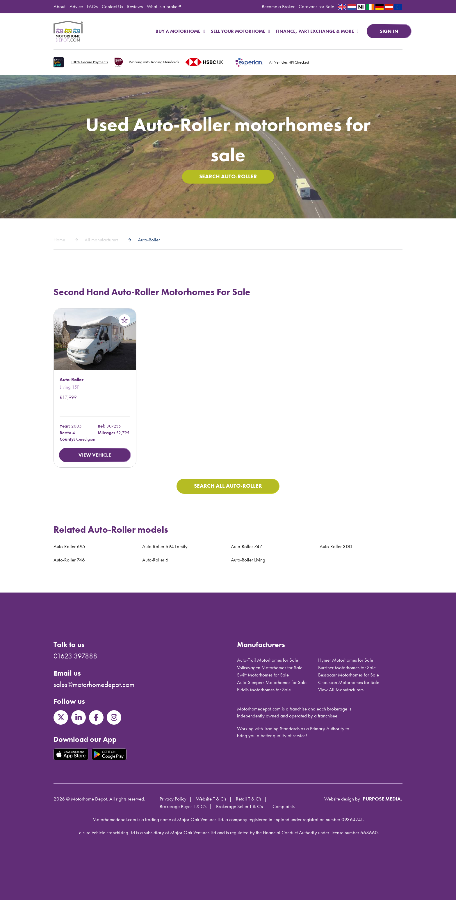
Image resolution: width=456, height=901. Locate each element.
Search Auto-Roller (228, 177)
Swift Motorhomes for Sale (263, 676)
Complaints (283, 807)
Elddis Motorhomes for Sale (264, 691)
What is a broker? (164, 6)
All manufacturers (101, 240)
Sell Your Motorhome (240, 31)
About (59, 6)
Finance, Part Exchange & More (317, 31)
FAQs (92, 6)
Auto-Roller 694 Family (165, 547)
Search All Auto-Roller (228, 487)
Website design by (342, 800)
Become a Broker (278, 6)
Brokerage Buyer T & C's (183, 807)
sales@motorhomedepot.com (94, 685)
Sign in (389, 31)
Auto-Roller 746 (69, 561)
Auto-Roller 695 (69, 547)
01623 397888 (75, 657)
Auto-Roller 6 (155, 561)
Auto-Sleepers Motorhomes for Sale (272, 683)
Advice (76, 6)
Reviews (135, 6)
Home (59, 240)
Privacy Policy (173, 800)
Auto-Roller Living (248, 561)
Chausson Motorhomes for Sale (348, 683)
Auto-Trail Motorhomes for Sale (267, 661)
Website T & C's (211, 800)
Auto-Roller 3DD (336, 547)
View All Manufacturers (341, 691)
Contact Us (112, 6)
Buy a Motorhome (180, 31)
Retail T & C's (248, 800)
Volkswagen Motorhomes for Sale (269, 668)
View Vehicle (95, 455)
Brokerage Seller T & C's (239, 807)
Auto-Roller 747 (246, 547)
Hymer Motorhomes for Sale (345, 661)
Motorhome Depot (68, 31)
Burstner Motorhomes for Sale (347, 668)
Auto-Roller (149, 240)
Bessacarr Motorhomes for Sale (348, 676)
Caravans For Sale (316, 6)
